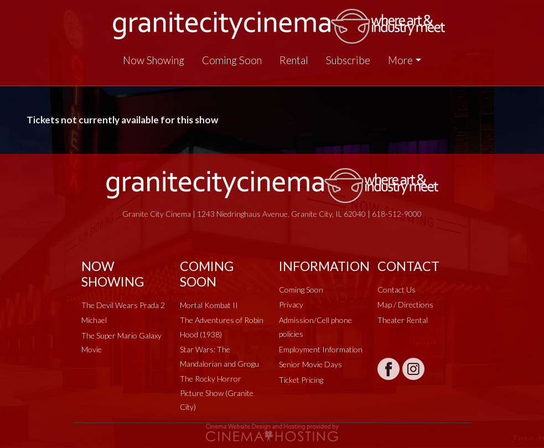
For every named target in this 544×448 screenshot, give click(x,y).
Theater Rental (402, 320)
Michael (94, 320)
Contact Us (396, 289)
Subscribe (348, 60)
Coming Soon (232, 60)
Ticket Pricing (301, 379)
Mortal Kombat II (209, 305)
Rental (293, 60)
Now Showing (153, 60)
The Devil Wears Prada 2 (123, 305)
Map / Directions (405, 304)
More (400, 60)
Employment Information (320, 349)
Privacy (291, 304)
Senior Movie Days (310, 364)
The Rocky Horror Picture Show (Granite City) (216, 392)
